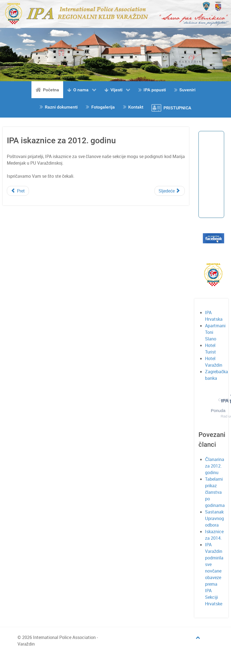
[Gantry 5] (115, 13)
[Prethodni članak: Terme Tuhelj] (18, 191)
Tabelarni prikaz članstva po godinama (215, 492)
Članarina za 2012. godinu (214, 465)
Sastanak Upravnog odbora (214, 518)
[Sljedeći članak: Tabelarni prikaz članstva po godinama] (169, 191)
